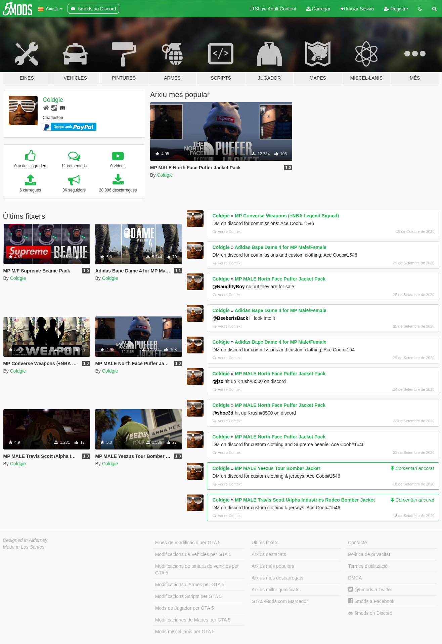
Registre (396, 8)
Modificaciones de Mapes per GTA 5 (193, 619)
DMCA (355, 578)
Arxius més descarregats (277, 578)
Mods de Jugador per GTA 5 (184, 608)
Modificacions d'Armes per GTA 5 (189, 584)
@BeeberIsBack (230, 318)
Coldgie (53, 99)
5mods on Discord (370, 613)
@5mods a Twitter (370, 590)
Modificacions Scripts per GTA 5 (188, 596)
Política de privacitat (369, 554)
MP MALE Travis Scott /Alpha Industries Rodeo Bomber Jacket (305, 500)
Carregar (318, 8)
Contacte (357, 542)
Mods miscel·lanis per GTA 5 (185, 631)
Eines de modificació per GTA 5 (188, 542)
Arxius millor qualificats (275, 589)
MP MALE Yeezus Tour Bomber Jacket (277, 468)
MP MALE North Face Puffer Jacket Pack (280, 279)
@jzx (217, 381)
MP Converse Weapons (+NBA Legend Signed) (287, 215)
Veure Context (227, 231)
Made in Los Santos (24, 547)
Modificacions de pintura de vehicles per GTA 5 (197, 569)
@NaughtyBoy (228, 286)
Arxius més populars (273, 566)
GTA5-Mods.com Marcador (280, 601)
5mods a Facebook (371, 601)
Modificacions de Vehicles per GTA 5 (193, 554)
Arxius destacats (269, 554)
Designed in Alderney (25, 540)
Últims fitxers (265, 542)
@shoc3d (222, 413)
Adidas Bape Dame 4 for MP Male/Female (280, 247)
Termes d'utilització (368, 566)
